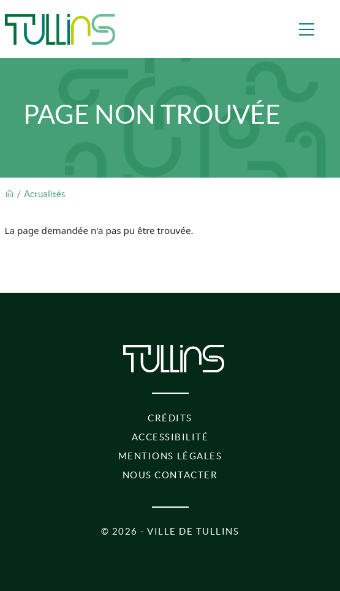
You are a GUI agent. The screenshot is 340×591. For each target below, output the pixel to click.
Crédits (170, 418)
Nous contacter (170, 475)
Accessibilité (170, 437)
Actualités (45, 194)
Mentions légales (170, 456)
